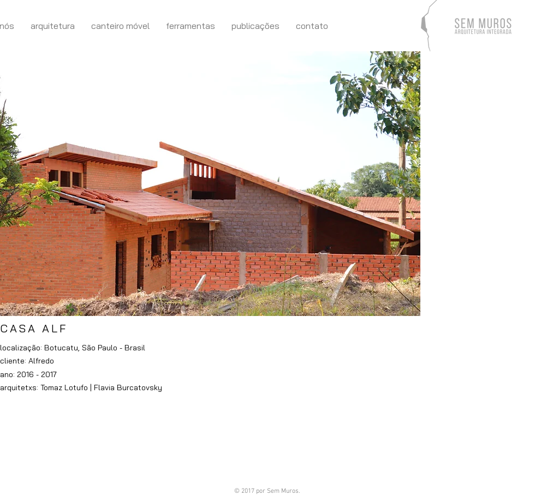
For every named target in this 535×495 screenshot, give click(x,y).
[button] (210, 183)
